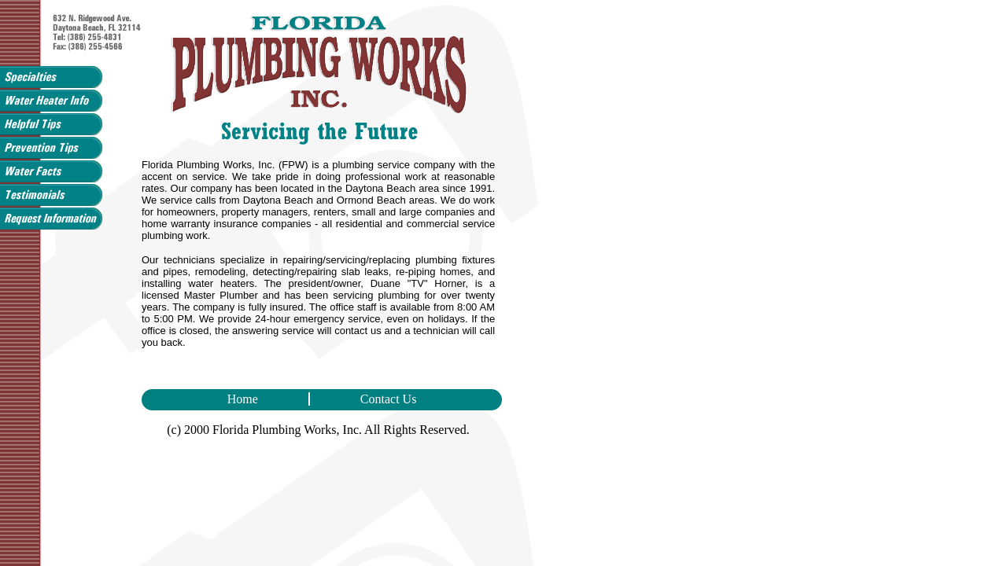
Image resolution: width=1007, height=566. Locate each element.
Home (267, 399)
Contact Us (365, 399)
